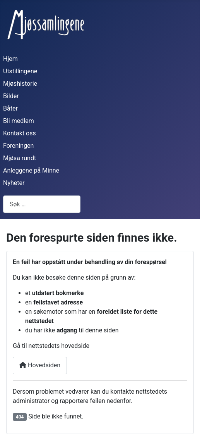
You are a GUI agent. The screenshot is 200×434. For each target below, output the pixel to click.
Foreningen (18, 145)
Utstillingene (20, 71)
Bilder (11, 96)
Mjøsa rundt (19, 158)
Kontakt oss (19, 133)
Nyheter (13, 183)
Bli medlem (18, 120)
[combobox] (41, 204)
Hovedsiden (39, 365)
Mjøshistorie (20, 83)
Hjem (10, 58)
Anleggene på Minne (31, 170)
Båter (10, 108)
